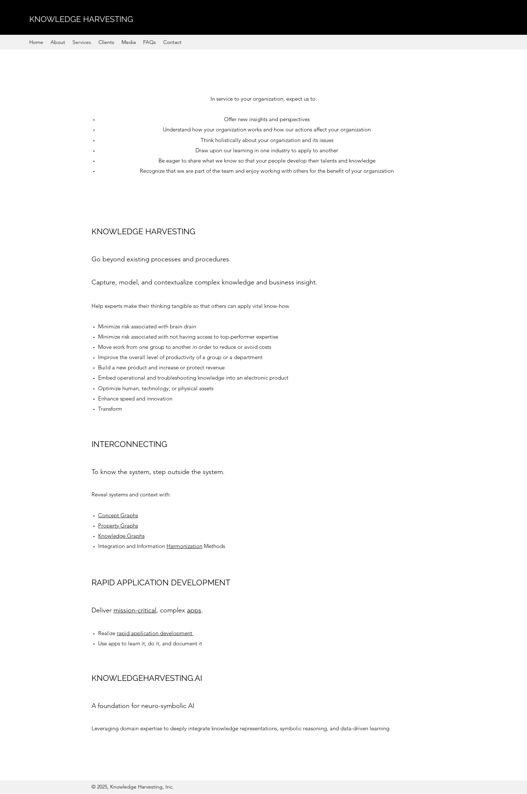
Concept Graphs (118, 515)
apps (194, 610)
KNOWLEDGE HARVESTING (81, 19)
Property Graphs (118, 525)
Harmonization (184, 546)
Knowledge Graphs (121, 535)
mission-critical (134, 610)
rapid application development (155, 633)
